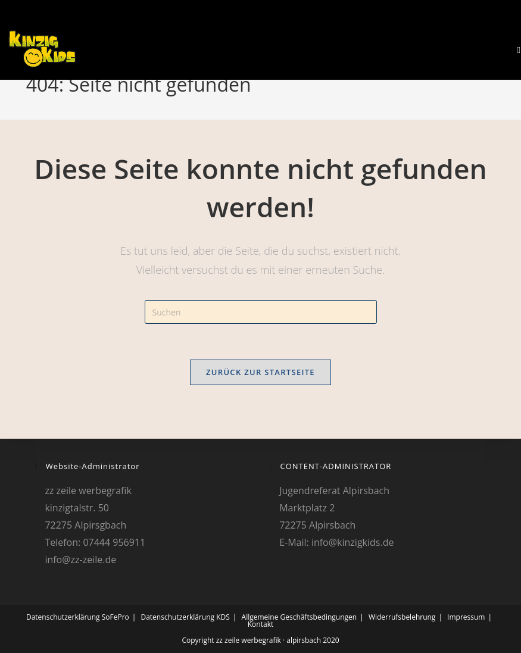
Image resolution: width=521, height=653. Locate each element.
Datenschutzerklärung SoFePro (77, 617)
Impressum (466, 617)
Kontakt (260, 624)
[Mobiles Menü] (514, 49)
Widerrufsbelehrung (402, 617)
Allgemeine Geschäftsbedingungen (299, 617)
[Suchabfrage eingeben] (261, 312)
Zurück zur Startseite (260, 372)
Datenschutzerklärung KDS (185, 617)
